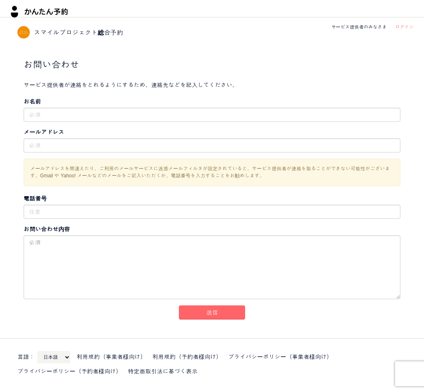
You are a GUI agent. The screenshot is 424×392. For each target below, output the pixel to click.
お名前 (32, 101)
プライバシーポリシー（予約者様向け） (69, 371)
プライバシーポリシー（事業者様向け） (280, 356)
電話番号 (35, 198)
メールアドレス (44, 132)
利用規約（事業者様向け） (111, 356)
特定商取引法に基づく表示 (163, 371)
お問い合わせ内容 (47, 229)
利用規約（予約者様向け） (187, 356)
